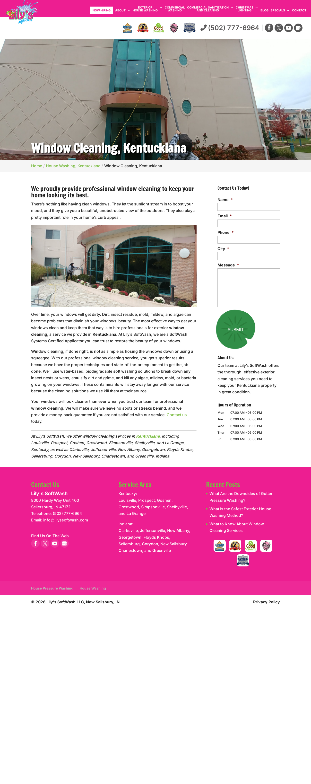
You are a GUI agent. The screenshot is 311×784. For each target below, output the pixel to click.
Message (228, 265)
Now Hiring (102, 10)
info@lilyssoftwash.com (65, 520)
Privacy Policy (266, 601)
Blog (264, 10)
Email (224, 215)
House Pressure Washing (52, 588)
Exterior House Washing (145, 9)
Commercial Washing (175, 9)
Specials (278, 10)
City (223, 248)
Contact (299, 10)
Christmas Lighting (244, 9)
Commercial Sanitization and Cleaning (208, 9)
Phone (225, 232)
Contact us (177, 414)
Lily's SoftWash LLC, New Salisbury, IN (83, 601)
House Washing (93, 588)
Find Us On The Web (50, 535)
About (120, 10)
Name (225, 199)
